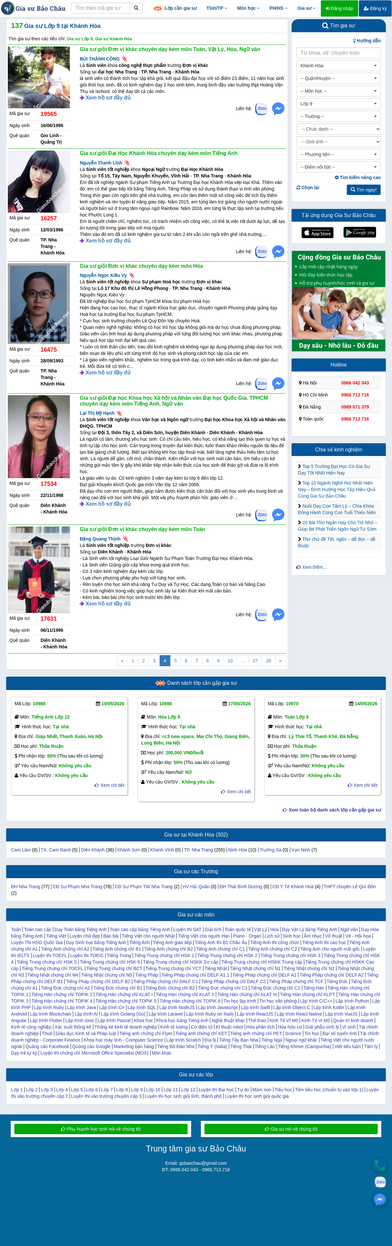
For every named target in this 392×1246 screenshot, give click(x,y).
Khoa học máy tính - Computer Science (123, 1040)
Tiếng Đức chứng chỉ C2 (275, 988)
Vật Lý (260, 929)
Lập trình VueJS (341, 1014)
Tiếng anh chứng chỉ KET (201, 1033)
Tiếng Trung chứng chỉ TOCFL (52, 968)
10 (230, 660)
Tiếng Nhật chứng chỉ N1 (255, 968)
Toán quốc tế (238, 929)
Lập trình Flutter (46, 1020)
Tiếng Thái (241, 1046)
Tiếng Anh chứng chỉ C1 (220, 949)
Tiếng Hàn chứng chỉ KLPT (307, 994)
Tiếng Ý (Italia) (212, 1046)
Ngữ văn (349, 929)
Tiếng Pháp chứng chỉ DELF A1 (264, 975)
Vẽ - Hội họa (358, 936)
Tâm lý (371, 1046)
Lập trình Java (81, 1007)
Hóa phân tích (260, 1027)
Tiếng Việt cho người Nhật (148, 936)
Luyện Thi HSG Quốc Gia (37, 942)
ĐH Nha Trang (25, 886)
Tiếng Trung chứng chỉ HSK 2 (227, 955)
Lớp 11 (170, 1089)
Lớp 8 (122, 1089)
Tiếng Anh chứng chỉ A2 (65, 949)
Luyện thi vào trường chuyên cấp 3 (106, 1096)
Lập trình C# (111, 1007)
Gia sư (306, 8)
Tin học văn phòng (278, 1001)
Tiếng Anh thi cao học (324, 942)
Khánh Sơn (128, 849)
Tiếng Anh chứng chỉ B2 (168, 949)
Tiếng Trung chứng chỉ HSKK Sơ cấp (180, 962)
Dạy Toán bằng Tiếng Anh (80, 929)
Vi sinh (349, 1027)
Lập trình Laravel (166, 1014)
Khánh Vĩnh (162, 849)
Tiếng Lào (265, 1046)
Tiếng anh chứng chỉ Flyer (145, 1033)
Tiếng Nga (271, 1040)
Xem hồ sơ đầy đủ (108, 97)
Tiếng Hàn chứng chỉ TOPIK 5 (126, 1001)
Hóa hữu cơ (290, 1027)
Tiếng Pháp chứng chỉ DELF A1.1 (195, 975)
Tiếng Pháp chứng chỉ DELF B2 (98, 981)
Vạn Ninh (301, 849)
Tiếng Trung (119, 955)
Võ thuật (333, 936)
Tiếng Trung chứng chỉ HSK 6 (110, 962)
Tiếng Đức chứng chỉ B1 (117, 988)
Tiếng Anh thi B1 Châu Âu (221, 942)
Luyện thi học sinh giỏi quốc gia (257, 1096)
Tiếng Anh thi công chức (274, 942)
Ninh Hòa (237, 849)
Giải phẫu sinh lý (322, 1027)
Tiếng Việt (56, 936)
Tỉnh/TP (216, 8)
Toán (16, 929)
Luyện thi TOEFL (50, 955)
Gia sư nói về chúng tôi (291, 1129)
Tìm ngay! (364, 189)
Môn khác (162, 1053)
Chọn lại (308, 187)
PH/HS (278, 8)
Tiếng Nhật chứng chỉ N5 (106, 975)
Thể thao (257, 1020)
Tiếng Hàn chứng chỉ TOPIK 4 (62, 1001)
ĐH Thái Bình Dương (242, 886)
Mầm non (261, 1089)
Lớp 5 (77, 1089)
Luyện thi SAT (187, 929)
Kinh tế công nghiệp (31, 1027)
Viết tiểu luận (347, 1046)
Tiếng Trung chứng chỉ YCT (174, 968)
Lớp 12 (188, 1089)
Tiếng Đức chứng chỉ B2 (170, 988)
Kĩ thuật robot (229, 1027)
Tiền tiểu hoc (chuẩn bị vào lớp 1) (329, 1089)
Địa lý (210, 1040)
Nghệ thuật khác (228, 1020)
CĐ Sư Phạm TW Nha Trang (144, 886)
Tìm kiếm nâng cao (358, 177)
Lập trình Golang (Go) (123, 1014)
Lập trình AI (86, 1014)
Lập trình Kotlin (328, 1007)
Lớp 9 (137, 1089)
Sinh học (292, 936)
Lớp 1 (17, 1089)
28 (268, 660)
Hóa (274, 929)
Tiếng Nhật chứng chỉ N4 (52, 975)
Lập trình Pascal (114, 1020)
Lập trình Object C (291, 1007)
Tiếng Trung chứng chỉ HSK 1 (164, 955)
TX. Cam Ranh (56, 849)
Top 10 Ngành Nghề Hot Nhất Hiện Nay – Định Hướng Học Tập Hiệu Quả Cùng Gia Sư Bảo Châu (336, 489)
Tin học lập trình (240, 1001)
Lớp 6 (92, 1089)
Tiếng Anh (139, 942)
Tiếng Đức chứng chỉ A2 (65, 988)
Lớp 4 (62, 1089)
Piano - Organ (247, 936)
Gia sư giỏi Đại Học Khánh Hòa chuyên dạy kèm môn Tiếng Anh (159, 153)
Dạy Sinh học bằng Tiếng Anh (96, 942)
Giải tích (213, 929)
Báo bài (110, 936)
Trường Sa (270, 849)
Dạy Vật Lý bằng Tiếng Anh (309, 929)
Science (293, 1033)
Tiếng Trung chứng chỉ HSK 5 (47, 962)
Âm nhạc (313, 936)
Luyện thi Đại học (216, 1089)
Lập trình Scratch (183, 1040)
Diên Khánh (93, 849)
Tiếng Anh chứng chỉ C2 (272, 949)
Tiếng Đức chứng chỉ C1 (222, 988)
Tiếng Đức (337, 981)
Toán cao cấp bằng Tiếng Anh (140, 929)
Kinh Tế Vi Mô (315, 1020)
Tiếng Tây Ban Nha (238, 1040)
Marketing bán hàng (134, 1046)
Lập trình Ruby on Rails (210, 1014)
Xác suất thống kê (73, 1027)
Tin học (312, 1033)
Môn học (248, 8)
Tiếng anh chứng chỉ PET (256, 1033)
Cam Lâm (21, 849)
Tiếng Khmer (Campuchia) (304, 1046)
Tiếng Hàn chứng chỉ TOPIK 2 (62, 994)
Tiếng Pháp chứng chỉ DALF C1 (166, 981)
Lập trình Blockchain (50, 1014)
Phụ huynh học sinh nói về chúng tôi (100, 1129)
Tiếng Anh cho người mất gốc (330, 949)
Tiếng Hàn (313, 988)
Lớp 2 (32, 1089)
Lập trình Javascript (218, 1007)
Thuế (47, 1033)
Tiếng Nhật (215, 968)
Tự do (243, 1089)
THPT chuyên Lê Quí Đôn (350, 886)
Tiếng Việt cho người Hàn (204, 936)
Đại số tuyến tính (339, 1033)
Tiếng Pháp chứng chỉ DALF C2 (233, 981)
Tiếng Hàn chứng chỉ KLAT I (124, 994)
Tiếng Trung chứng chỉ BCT (114, 968)
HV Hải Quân (196, 886)
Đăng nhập (339, 8)
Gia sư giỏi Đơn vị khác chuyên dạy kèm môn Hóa (141, 266)
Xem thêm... (314, 567)
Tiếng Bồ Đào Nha (175, 1046)
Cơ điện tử (201, 1027)
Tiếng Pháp (146, 975)
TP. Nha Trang (198, 849)
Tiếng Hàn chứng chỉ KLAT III (247, 994)
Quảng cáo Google (91, 1046)
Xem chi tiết (109, 785)
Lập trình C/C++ (316, 1001)
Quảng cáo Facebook (47, 1046)
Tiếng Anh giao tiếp (172, 942)
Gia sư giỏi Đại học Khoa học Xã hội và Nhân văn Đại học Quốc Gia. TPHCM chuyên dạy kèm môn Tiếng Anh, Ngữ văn (174, 401)
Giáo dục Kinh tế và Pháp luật (86, 1033)
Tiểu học (283, 1089)
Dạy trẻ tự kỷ (24, 1053)
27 (255, 660)
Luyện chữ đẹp (85, 936)
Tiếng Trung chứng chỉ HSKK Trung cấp (261, 962)
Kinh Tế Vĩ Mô (283, 1020)
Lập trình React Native (299, 1014)
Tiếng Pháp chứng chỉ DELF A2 (332, 975)
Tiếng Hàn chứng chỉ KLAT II (185, 994)
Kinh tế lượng (174, 1027)
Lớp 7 (107, 1089)
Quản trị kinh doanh (353, 1020)
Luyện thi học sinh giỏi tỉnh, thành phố (183, 1096)
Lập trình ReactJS (255, 1014)
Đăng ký (375, 8)
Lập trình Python (352, 1001)
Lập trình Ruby (49, 1007)
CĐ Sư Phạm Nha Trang (77, 886)
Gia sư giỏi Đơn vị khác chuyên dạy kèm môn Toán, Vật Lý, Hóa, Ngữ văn (170, 49)
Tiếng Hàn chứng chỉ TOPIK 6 (190, 1001)
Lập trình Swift (255, 1007)
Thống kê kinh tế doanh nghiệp (125, 1027)
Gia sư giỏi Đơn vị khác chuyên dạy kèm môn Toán (142, 529)
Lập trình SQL (142, 1007)
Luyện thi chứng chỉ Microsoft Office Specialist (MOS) (94, 1053)
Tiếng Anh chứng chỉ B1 (116, 949)
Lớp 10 (153, 1089)
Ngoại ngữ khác (301, 1040)
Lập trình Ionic (79, 1020)
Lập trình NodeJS (177, 1007)
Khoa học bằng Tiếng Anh (182, 1020)
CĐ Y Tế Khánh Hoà (293, 886)
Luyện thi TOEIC (87, 955)
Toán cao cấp (37, 929)
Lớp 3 (47, 1089)
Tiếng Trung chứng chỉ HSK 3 (290, 955)
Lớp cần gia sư (174, 9)
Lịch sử (272, 936)
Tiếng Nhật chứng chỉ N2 (309, 968)
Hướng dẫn (367, 40)
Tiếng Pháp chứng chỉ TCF (296, 981)
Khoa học (143, 1020)
